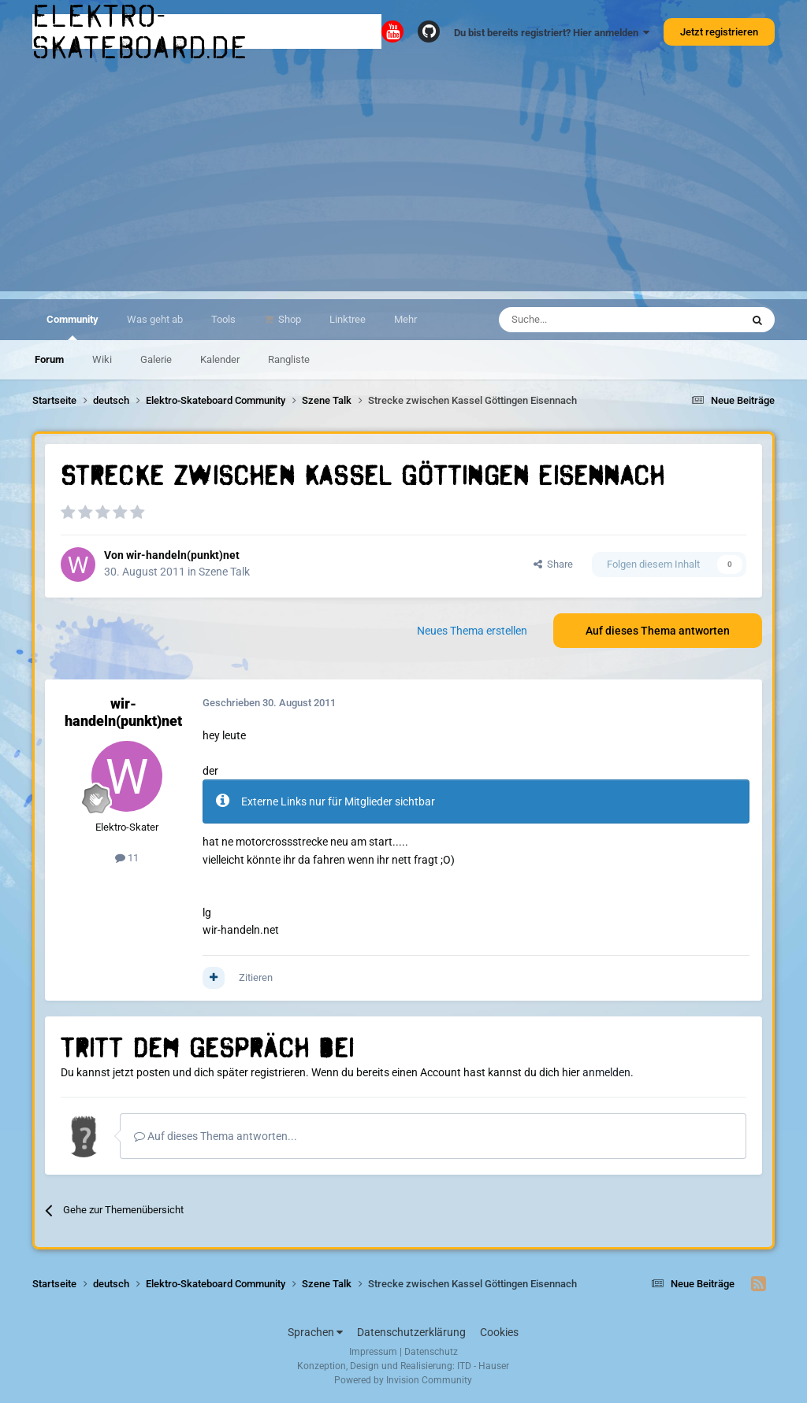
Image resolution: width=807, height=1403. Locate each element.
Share (553, 564)
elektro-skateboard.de (140, 31)
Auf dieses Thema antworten (658, 630)
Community (72, 326)
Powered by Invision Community (403, 1380)
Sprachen (315, 1332)
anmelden (606, 1072)
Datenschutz (431, 1351)
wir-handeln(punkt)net (183, 555)
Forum (49, 359)
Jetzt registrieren (719, 32)
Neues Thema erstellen (472, 630)
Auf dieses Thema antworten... (215, 1136)
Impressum (373, 1351)
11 (127, 858)
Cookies (499, 1332)
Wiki (102, 359)
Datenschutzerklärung (411, 1332)
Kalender (220, 359)
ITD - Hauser (483, 1366)
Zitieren (256, 977)
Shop (288, 319)
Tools (223, 319)
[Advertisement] (403, 181)
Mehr (405, 319)
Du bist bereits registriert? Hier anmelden (551, 33)
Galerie (156, 359)
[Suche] (574, 319)
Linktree (347, 319)
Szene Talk (224, 571)
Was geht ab (155, 319)
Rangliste (289, 359)
